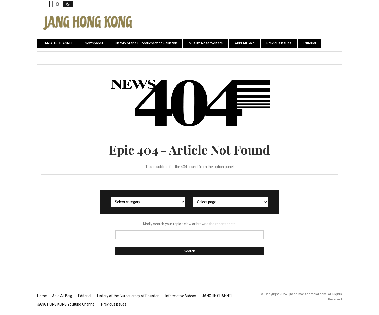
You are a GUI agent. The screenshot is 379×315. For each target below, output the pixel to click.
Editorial (309, 43)
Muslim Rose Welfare (206, 43)
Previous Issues (278, 43)
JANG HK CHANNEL (58, 43)
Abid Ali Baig (244, 43)
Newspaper (94, 43)
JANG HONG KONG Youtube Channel (66, 304)
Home (42, 296)
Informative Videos (180, 296)
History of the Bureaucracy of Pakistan (146, 43)
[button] (46, 4)
